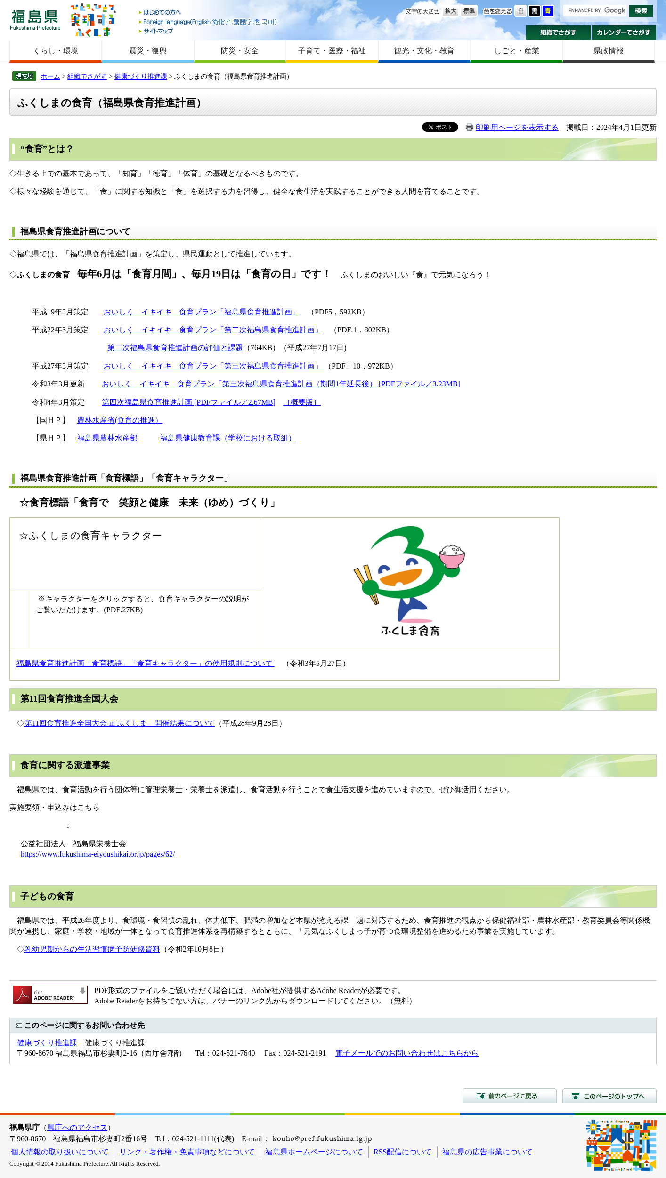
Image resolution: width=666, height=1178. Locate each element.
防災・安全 (240, 51)
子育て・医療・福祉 (332, 51)
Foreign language (208, 21)
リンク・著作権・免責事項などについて (187, 1152)
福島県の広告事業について (487, 1152)
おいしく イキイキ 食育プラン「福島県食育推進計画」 (202, 312)
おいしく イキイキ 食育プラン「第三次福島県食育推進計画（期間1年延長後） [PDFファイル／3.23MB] (281, 384)
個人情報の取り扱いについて (60, 1152)
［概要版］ (302, 402)
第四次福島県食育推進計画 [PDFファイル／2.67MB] (189, 402)
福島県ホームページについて (314, 1152)
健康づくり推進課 (140, 76)
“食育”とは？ (47, 149)
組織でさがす (558, 32)
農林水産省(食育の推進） (119, 420)
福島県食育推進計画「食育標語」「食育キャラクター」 (126, 478)
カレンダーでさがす (624, 32)
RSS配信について (403, 1152)
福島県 (35, 19)
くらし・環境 (55, 51)
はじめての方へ (208, 12)
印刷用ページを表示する (517, 127)
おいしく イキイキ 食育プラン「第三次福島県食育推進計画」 (214, 366)
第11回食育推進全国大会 (69, 699)
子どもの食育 (47, 896)
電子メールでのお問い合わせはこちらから (407, 1053)
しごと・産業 (516, 51)
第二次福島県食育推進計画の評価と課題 (175, 348)
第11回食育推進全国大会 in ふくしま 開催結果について (119, 723)
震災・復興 (148, 51)
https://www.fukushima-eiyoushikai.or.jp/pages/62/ (98, 854)
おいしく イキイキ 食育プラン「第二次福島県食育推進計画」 (213, 330)
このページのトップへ (609, 1095)
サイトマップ (208, 30)
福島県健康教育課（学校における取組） (228, 438)
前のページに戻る (510, 1095)
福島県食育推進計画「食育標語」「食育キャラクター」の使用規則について (145, 663)
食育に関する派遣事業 (65, 765)
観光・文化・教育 (424, 51)
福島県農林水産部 (107, 438)
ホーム (50, 76)
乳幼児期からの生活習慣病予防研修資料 (92, 949)
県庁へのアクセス (77, 1127)
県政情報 (608, 51)
